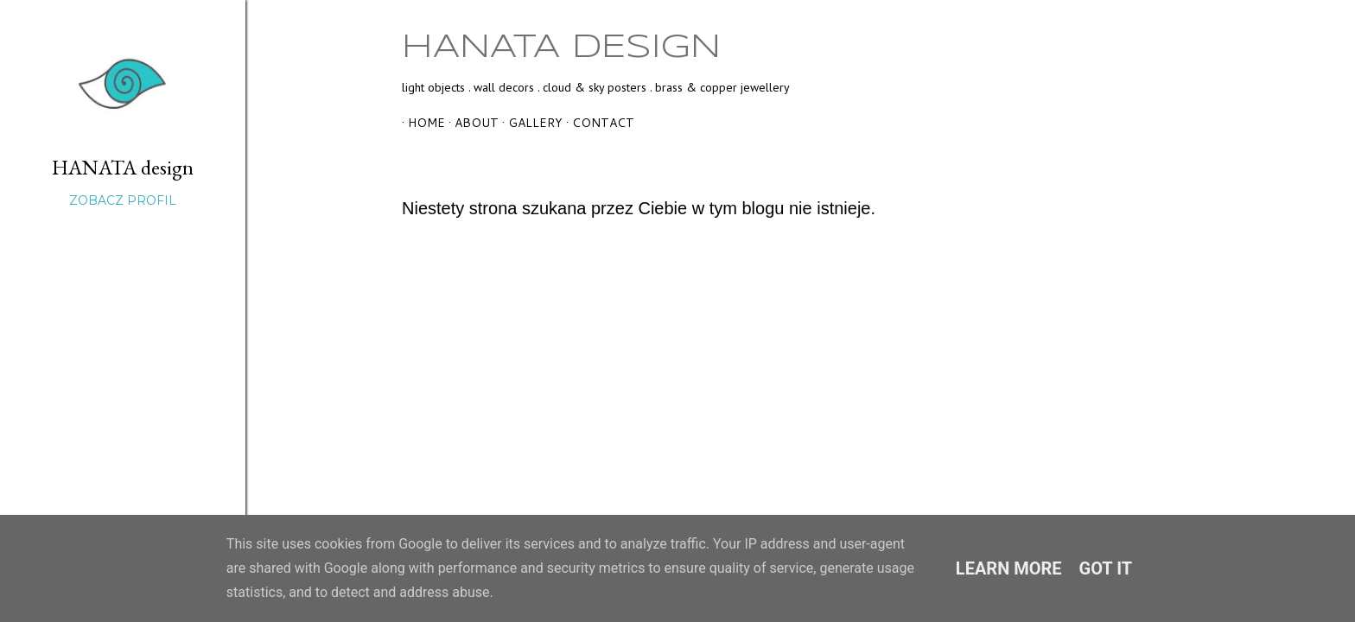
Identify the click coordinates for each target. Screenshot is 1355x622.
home (420, 122)
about (470, 122)
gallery (529, 122)
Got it (1106, 568)
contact (597, 122)
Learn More (1009, 568)
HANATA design (561, 48)
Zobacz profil (122, 200)
